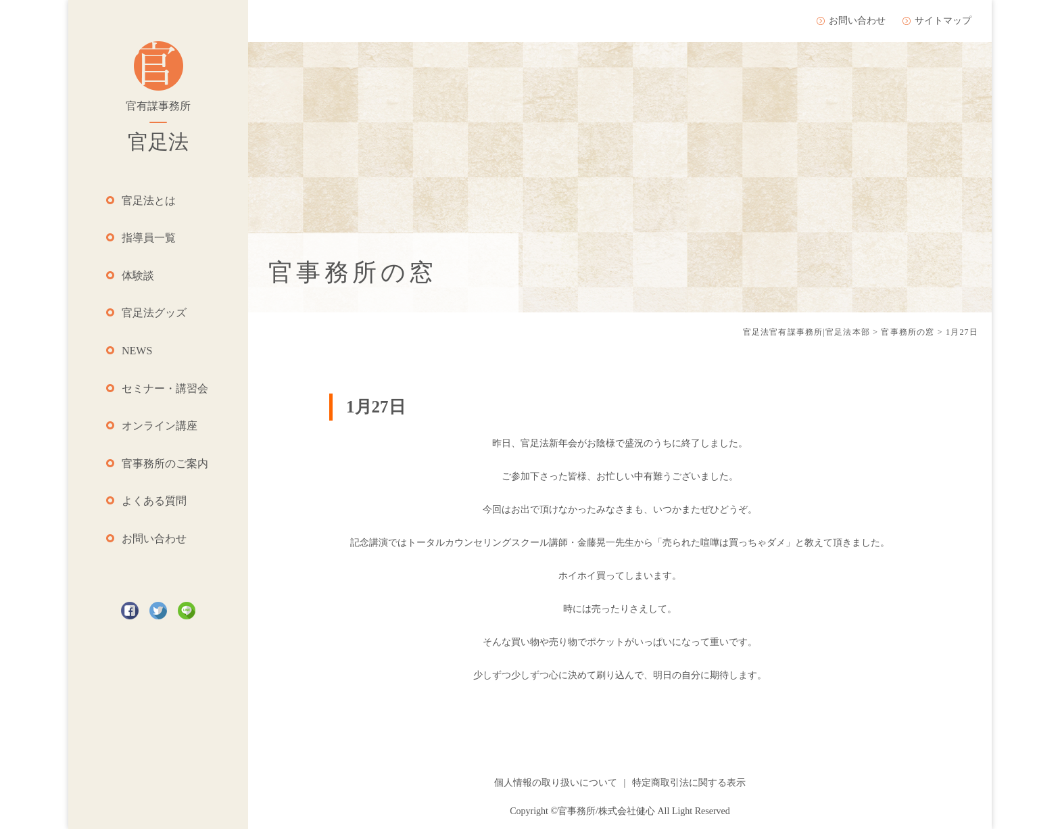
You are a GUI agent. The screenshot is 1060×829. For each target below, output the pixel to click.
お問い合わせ (154, 538)
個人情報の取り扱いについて (555, 783)
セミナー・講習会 (165, 388)
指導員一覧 (149, 237)
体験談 (138, 275)
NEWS (137, 350)
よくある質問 (154, 500)
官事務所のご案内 (165, 463)
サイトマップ (943, 21)
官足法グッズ (154, 312)
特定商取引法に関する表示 (689, 783)
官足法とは (149, 200)
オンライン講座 (159, 425)
